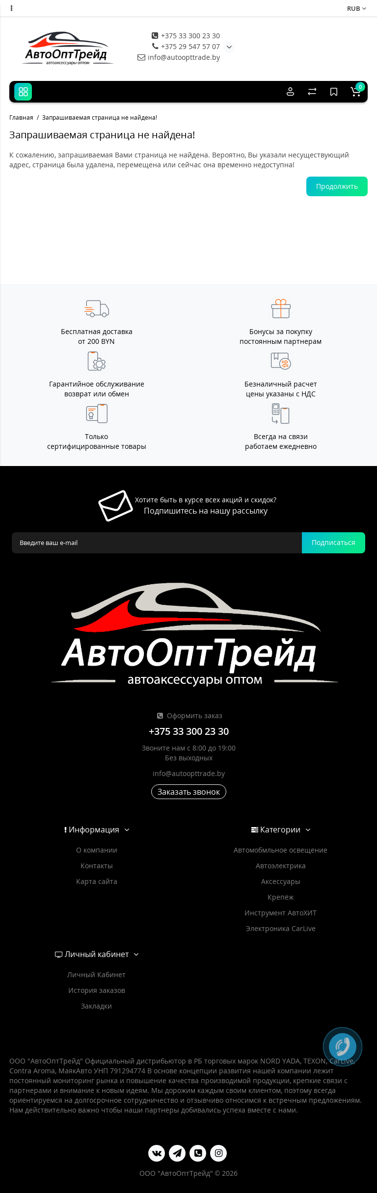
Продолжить (337, 186)
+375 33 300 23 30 (186, 35)
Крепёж (281, 897)
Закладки (96, 1006)
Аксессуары (280, 881)
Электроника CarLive (281, 928)
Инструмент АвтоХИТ (280, 912)
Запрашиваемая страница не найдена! (99, 117)
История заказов (96, 990)
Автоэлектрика (281, 865)
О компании (96, 850)
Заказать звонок (189, 791)
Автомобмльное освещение (280, 850)
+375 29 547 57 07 (186, 46)
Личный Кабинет (96, 974)
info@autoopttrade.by (178, 57)
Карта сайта (96, 881)
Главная (21, 117)
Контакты (97, 865)
